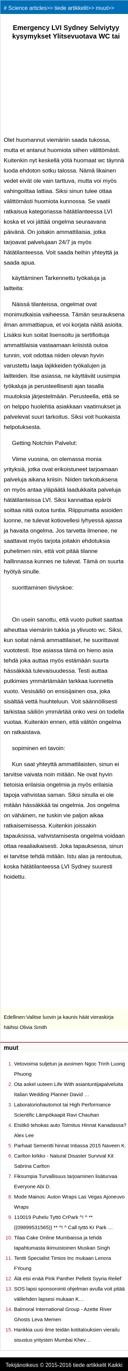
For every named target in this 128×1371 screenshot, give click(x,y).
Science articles (27, 8)
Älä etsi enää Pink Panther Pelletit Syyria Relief (67, 1278)
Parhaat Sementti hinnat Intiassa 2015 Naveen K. (70, 1145)
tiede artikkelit (71, 8)
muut (102, 8)
